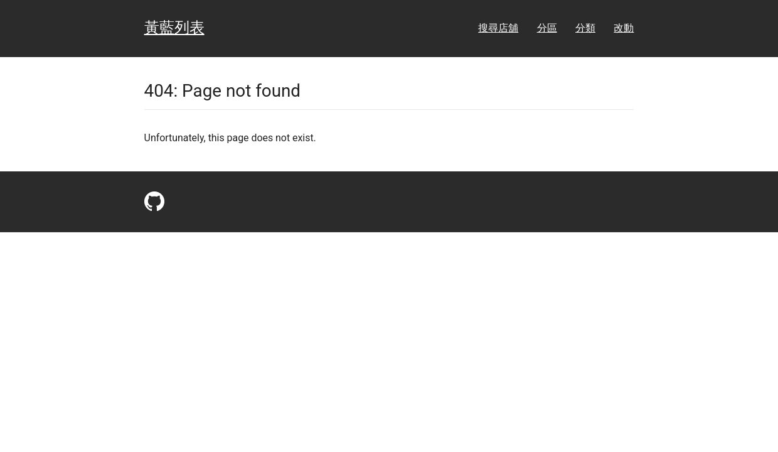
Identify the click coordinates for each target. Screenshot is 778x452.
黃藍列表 (174, 27)
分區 (547, 28)
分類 (585, 28)
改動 (624, 28)
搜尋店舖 (498, 28)
